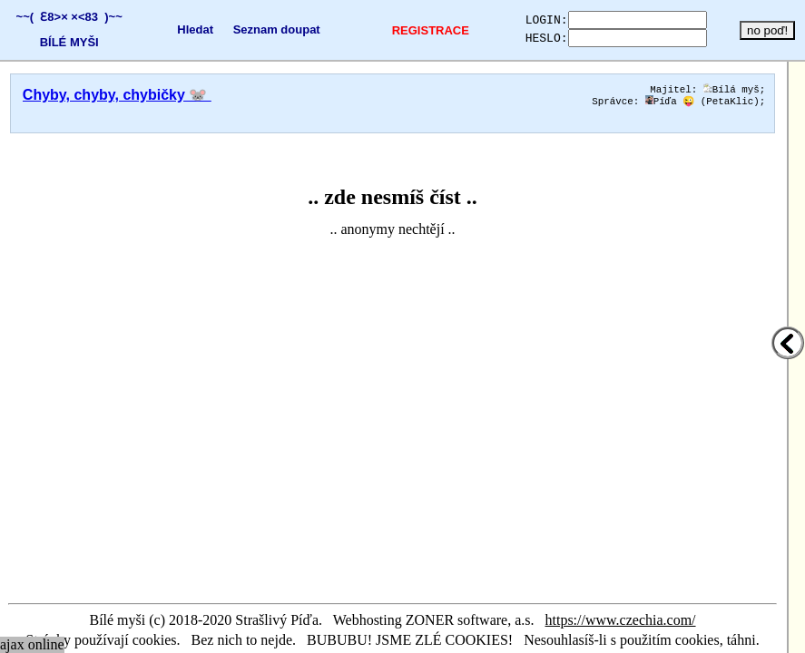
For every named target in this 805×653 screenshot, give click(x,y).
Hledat (183, 29)
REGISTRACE (409, 30)
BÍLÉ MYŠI (65, 42)
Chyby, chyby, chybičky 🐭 (117, 94)
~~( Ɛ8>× (38, 17)
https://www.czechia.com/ (620, 620)
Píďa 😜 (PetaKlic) (702, 104)
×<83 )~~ (93, 17)
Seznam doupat (264, 29)
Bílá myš (731, 90)
